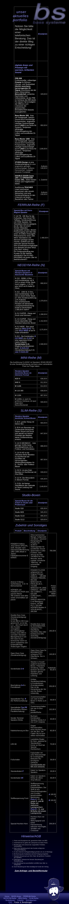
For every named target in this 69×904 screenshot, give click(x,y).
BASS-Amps (16, 896)
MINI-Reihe (22, 898)
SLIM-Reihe (33, 898)
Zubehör (20, 900)
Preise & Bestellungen (23, 902)
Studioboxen (10, 900)
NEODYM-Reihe (9, 898)
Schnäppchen (31, 900)
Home (7, 896)
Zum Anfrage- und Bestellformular (31, 871)
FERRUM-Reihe (29, 896)
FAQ (10, 902)
